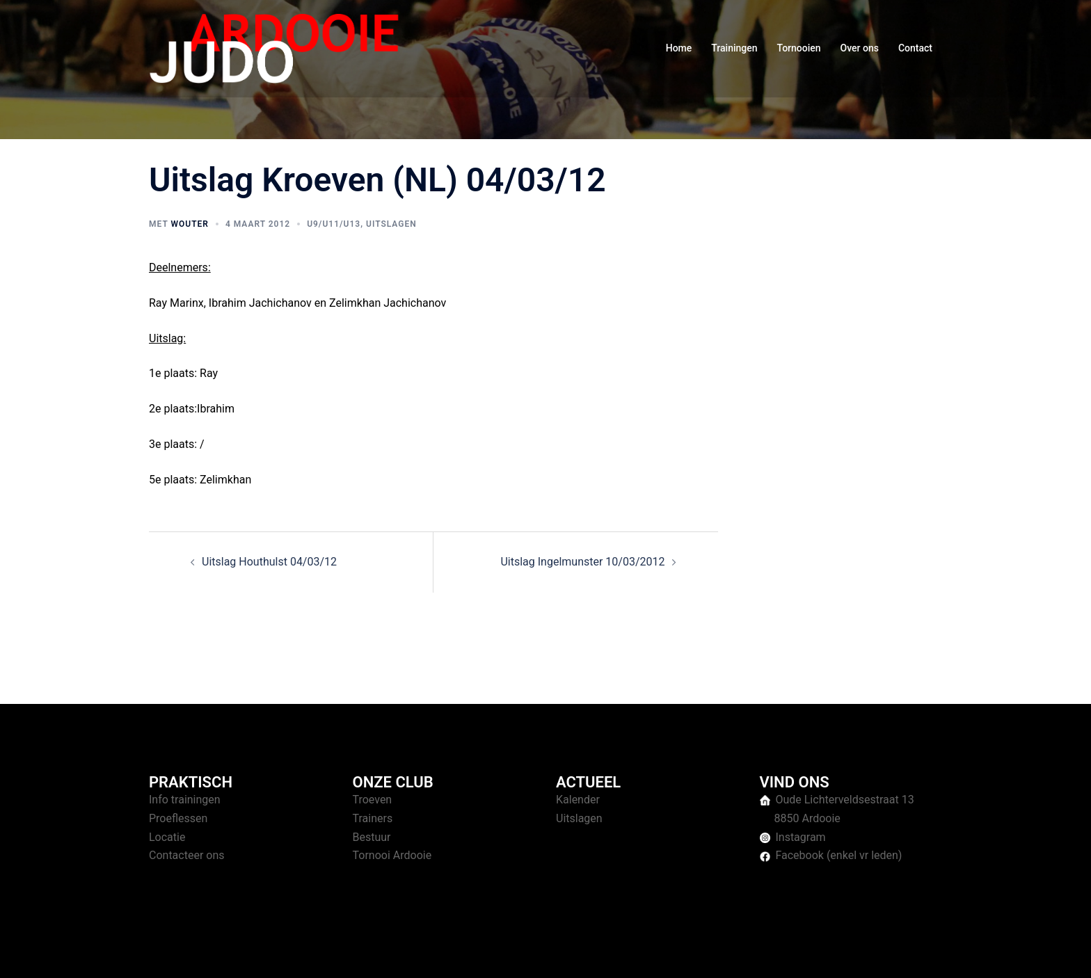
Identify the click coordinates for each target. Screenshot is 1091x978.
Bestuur (372, 837)
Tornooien (799, 48)
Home (679, 48)
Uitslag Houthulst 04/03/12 (269, 561)
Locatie (167, 837)
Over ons (860, 48)
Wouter (189, 224)
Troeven (372, 799)
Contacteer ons (187, 855)
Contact (915, 48)
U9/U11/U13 (333, 224)
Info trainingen (185, 799)
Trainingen (734, 48)
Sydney (418, 954)
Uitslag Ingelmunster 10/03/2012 (582, 561)
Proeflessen (178, 818)
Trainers (373, 818)
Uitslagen (391, 224)
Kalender (578, 799)
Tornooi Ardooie (392, 855)
